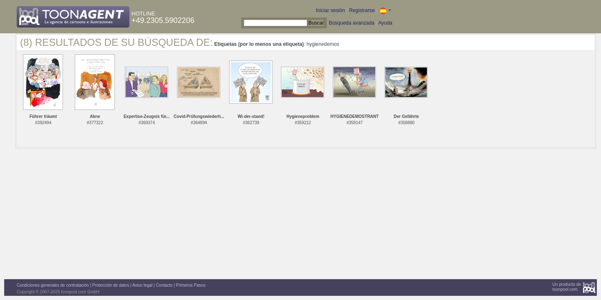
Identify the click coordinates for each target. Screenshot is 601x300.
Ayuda (385, 23)
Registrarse (361, 10)
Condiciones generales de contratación (53, 285)
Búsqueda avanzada (351, 23)
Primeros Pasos (191, 285)
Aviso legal (142, 285)
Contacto (164, 285)
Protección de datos (110, 285)
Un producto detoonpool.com (567, 287)
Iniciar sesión (330, 10)
